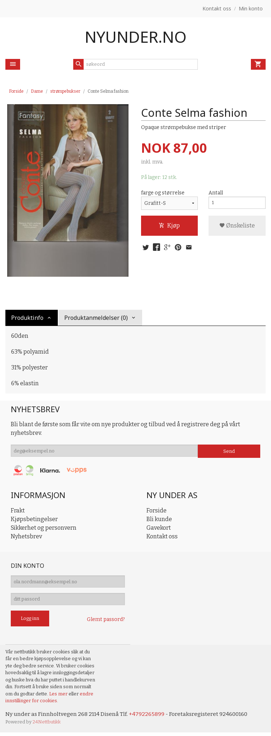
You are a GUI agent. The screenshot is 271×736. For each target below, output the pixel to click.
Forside (16, 91)
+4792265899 (148, 717)
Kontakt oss (162, 536)
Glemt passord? (106, 622)
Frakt (18, 510)
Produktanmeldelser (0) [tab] (96, 318)
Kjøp (169, 225)
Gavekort (158, 527)
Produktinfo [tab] (27, 318)
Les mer (59, 696)
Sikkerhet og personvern (43, 527)
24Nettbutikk (47, 725)
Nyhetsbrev (26, 536)
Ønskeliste (237, 225)
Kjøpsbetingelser (34, 519)
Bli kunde (159, 519)
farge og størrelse (162, 193)
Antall (216, 193)
